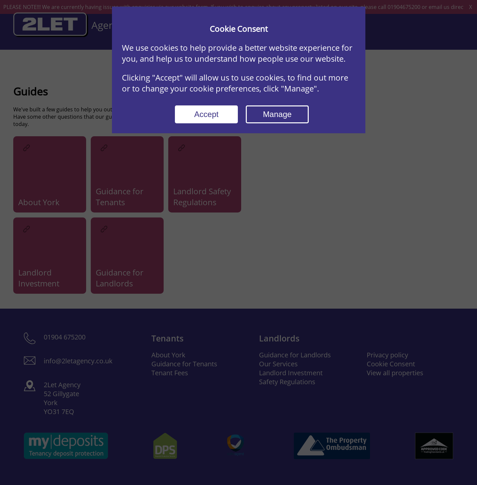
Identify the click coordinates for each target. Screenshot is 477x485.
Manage (277, 114)
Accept (206, 114)
